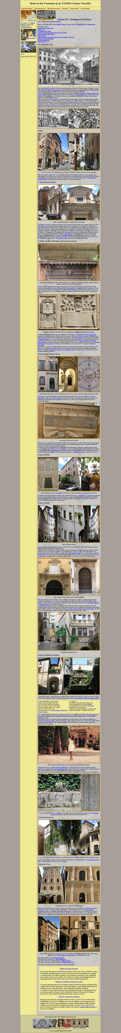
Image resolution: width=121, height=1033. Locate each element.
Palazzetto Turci (42, 41)
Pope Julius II (57, 399)
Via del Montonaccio (44, 40)
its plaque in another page (66, 955)
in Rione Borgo (90, 609)
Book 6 (60, 24)
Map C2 (64, 24)
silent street (92, 860)
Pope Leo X (44, 226)
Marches (64, 449)
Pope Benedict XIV (80, 337)
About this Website (26, 8)
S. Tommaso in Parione (44, 31)
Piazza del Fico (42, 35)
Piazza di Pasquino (83, 340)
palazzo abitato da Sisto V (88, 1007)
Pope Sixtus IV (71, 288)
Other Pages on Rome (53, 8)
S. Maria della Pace (80, 94)
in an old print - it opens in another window (87, 698)
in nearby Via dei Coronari (75, 609)
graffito (60, 493)
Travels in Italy (74, 8)
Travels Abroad (85, 8)
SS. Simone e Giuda (48, 721)
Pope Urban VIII (91, 334)
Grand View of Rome (54, 21)
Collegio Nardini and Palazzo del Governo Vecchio (52, 32)
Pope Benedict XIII (74, 553)
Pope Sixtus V (68, 233)
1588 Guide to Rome (62, 238)
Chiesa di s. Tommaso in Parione (68, 997)
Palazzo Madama (44, 339)
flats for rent (91, 556)
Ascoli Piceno (54, 450)
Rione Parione (81, 24)
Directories (65, 8)
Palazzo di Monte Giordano (46, 38)
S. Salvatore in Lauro (78, 452)
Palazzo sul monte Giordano (69, 969)
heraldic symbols (68, 235)
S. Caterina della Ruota (57, 957)
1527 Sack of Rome (55, 90)
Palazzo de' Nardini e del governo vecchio (68, 982)
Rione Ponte (91, 24)
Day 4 (69, 24)
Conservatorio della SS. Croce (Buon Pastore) (62, 349)
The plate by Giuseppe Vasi (45, 28)
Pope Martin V (46, 88)
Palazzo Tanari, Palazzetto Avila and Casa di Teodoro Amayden (56, 37)
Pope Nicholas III (62, 767)
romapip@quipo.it (26, 27)
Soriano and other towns (61, 769)
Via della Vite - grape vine (85, 495)
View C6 (74, 24)
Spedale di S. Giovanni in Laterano (85, 332)
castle (92, 706)
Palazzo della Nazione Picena (46, 34)
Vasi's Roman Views (39, 8)
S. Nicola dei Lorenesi (67, 962)
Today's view (41, 29)
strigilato (59, 813)
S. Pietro (50, 343)
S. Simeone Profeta (65, 960)
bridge (90, 704)
